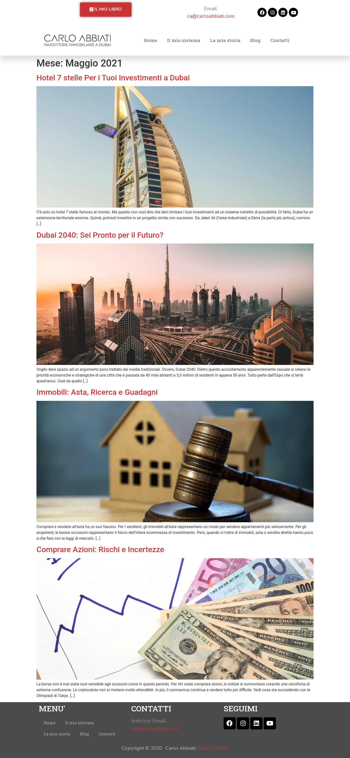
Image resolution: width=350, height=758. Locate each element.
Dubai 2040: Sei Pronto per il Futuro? (99, 235)
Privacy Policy (212, 748)
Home (150, 40)
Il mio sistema (183, 40)
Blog (255, 40)
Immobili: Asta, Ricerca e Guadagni (97, 392)
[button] (106, 9)
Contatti (279, 40)
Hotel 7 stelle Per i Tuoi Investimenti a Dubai (113, 77)
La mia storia (225, 40)
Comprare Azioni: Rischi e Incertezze (100, 549)
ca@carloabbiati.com (211, 16)
